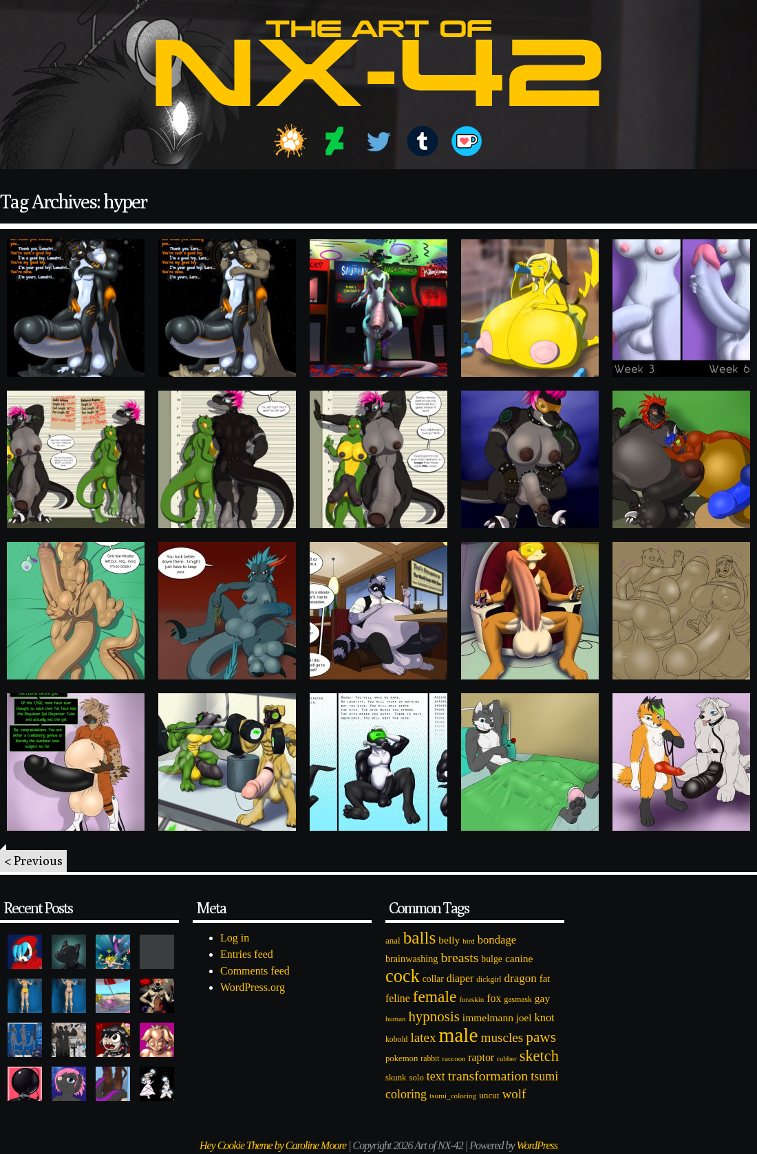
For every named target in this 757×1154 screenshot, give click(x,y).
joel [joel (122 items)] (524, 1017)
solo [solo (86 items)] (416, 1077)
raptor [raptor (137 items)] (481, 1057)
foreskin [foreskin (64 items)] (471, 999)
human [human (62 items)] (395, 1018)
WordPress (537, 1145)
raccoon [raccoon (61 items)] (454, 1059)
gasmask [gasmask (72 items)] (518, 999)
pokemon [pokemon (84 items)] (401, 1058)
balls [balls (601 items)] (419, 937)
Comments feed (255, 971)
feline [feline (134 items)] (397, 998)
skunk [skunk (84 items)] (395, 1077)
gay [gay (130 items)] (542, 998)
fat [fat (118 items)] (545, 978)
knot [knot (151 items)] (545, 1017)
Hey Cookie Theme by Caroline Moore (273, 1145)
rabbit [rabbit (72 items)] (429, 1058)
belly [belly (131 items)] (449, 940)
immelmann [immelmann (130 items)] (487, 1017)
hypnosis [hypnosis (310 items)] (433, 1016)
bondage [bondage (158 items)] (497, 939)
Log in (234, 938)
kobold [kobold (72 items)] (396, 1039)
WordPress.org (252, 987)
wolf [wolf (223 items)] (514, 1094)
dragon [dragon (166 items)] (520, 978)
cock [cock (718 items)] (402, 976)
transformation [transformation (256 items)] (488, 1075)
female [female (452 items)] (435, 996)
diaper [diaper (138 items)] (460, 978)
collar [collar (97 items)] (433, 979)
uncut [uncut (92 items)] (489, 1095)
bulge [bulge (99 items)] (491, 959)
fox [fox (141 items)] (494, 998)
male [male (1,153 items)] (458, 1035)
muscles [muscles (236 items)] (501, 1037)
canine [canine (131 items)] (519, 958)
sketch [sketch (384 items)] (539, 1056)
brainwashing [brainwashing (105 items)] (411, 958)
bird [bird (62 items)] (468, 941)
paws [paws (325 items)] (541, 1037)
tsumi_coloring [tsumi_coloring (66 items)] (452, 1095)
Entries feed (246, 954)
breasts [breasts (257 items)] (459, 957)
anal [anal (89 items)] (393, 940)
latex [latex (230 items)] (423, 1037)
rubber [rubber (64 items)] (507, 1058)
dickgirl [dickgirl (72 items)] (488, 979)
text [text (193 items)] (436, 1076)
